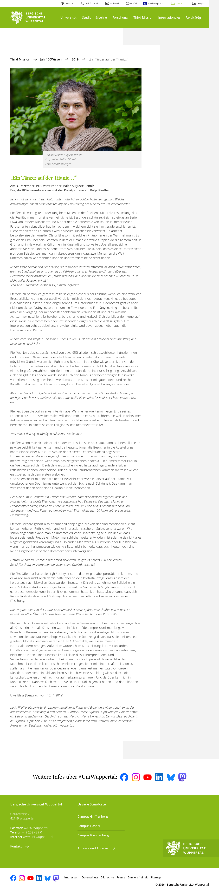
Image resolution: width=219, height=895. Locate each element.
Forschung (120, 17)
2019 (75, 59)
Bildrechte (107, 877)
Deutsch (181, 3)
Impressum (71, 877)
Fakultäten (193, 17)
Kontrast (70, 3)
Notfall (133, 3)
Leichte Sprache (156, 3)
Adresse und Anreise (93, 848)
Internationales (169, 17)
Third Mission (143, 17)
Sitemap (155, 877)
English (201, 3)
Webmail (114, 3)
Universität (68, 17)
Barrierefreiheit (138, 877)
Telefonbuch (92, 3)
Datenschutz (90, 877)
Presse (121, 877)
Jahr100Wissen (51, 59)
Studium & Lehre (94, 17)
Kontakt (16, 846)
